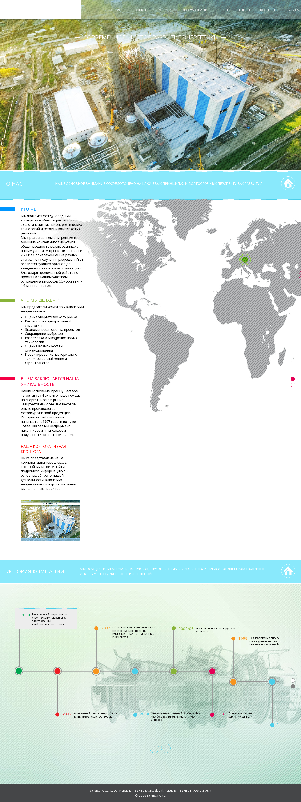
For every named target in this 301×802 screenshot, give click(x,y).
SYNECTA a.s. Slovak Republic (155, 790)
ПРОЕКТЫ (139, 9)
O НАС (116, 9)
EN (297, 10)
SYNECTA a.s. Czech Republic (110, 790)
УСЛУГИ (164, 9)
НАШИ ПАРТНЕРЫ (235, 9)
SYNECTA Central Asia (195, 790)
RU (290, 10)
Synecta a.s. (40, 9)
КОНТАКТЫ (269, 9)
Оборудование (195, 9)
